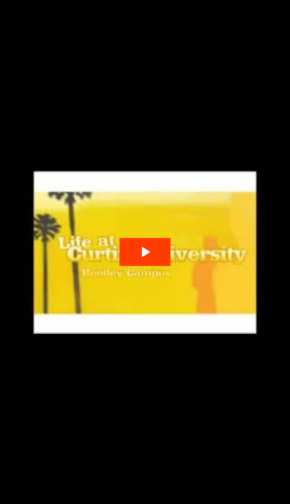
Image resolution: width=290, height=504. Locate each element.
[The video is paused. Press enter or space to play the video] (145, 252)
